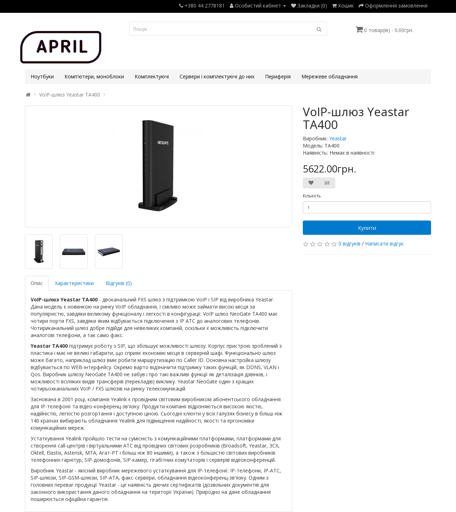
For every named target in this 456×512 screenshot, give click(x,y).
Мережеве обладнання (329, 76)
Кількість (312, 196)
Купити (367, 227)
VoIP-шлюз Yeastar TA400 (69, 94)
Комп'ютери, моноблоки (94, 76)
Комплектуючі (152, 76)
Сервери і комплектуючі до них (217, 76)
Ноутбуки (42, 76)
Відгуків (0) (119, 283)
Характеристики (74, 283)
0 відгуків (349, 243)
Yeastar (338, 138)
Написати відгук (384, 243)
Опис (37, 283)
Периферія (278, 76)
